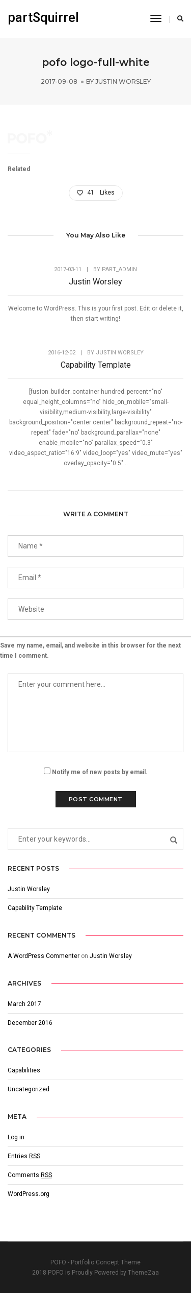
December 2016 (30, 1022)
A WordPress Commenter (43, 956)
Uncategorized (28, 1089)
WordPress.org (28, 1194)
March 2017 (24, 1004)
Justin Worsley (123, 81)
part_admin (119, 269)
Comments (30, 1175)
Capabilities (24, 1070)
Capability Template (96, 365)
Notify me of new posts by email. (100, 772)
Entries (24, 1156)
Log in (16, 1137)
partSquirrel (43, 17)
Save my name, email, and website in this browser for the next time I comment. (90, 650)
